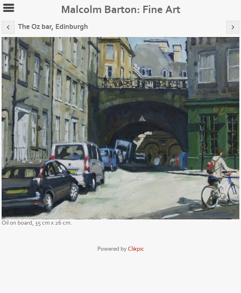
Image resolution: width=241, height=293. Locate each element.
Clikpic (136, 248)
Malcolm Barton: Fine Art (120, 10)
